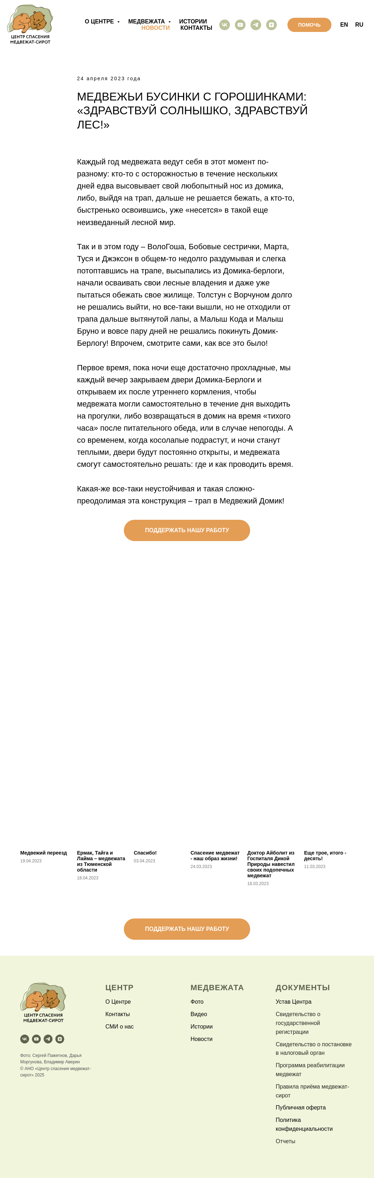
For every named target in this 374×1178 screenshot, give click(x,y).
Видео (199, 1014)
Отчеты (285, 1141)
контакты (197, 28)
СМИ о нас (119, 1027)
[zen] (271, 25)
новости (156, 28)
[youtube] (240, 25)
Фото (197, 1002)
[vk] (224, 25)
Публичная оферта (301, 1108)
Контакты (117, 1014)
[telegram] (256, 25)
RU (359, 25)
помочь (309, 25)
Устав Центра (294, 1002)
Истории (202, 1027)
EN (344, 25)
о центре (100, 21)
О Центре (118, 1002)
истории (193, 21)
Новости (202, 1039)
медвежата (147, 21)
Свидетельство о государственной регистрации (298, 1023)
